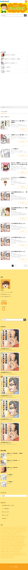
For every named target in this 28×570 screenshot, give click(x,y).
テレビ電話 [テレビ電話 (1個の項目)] (13, 533)
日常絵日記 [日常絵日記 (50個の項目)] (4, 545)
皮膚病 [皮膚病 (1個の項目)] (3, 551)
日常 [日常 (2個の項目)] (7, 542)
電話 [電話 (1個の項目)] (7, 557)
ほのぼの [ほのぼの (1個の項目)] (24, 528)
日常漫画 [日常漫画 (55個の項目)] (20, 542)
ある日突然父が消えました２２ (6, 419)
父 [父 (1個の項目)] (25, 545)
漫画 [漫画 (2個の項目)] (14, 545)
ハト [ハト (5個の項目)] (19, 533)
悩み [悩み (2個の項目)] (2, 542)
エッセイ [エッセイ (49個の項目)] (10, 531)
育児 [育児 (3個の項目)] (18, 551)
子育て (14, 126)
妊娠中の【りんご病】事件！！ (11, 54)
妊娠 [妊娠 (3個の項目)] (18, 536)
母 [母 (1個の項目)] (10, 545)
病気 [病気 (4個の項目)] (16, 548)
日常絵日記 (16, 214)
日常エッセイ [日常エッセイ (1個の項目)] (13, 542)
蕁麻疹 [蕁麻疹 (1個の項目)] (17, 554)
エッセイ (14, 125)
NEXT (26, 265)
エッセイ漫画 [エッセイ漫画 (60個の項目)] (17, 531)
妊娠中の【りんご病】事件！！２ (11, 63)
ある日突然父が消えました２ (6, 372)
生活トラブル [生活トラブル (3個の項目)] (10, 548)
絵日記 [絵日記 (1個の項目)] (13, 551)
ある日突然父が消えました (17, 182)
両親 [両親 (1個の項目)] (9, 536)
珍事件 (23, 214)
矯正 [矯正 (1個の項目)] (8, 551)
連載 (15, 242)
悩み (22, 168)
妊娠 (21, 125)
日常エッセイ (20, 124)
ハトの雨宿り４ (8, 71)
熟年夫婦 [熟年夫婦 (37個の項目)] (19, 545)
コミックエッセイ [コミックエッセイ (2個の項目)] (5, 533)
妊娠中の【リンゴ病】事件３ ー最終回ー (13, 58)
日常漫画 (23, 183)
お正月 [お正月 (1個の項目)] (9, 528)
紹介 (13, 169)
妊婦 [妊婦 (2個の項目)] (2, 539)
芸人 (15, 169)
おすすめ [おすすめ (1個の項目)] (3, 528)
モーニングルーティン (17, 168)
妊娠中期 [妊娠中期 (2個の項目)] (23, 536)
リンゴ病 (18, 125)
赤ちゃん (17, 126)
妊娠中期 (23, 125)
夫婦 (22, 197)
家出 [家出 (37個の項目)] (22, 539)
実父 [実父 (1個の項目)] (17, 539)
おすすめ (14, 167)
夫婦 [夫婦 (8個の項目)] (13, 536)
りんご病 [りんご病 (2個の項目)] (3, 531)
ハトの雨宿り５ (8, 67)
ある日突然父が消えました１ (6, 348)
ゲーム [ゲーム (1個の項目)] (24, 531)
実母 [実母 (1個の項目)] (12, 539)
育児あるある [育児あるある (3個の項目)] (4, 554)
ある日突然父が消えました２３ (6, 395)
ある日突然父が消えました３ (6, 442)
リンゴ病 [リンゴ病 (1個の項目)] (3, 536)
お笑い (17, 167)
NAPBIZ (16, 566)
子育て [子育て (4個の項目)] (8, 539)
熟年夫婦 (20, 214)
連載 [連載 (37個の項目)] (3, 557)
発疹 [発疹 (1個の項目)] (20, 548)
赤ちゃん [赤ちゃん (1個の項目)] (23, 554)
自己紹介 (3, 518)
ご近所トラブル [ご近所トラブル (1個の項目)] (16, 528)
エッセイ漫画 (20, 150)
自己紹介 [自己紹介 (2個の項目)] (11, 554)
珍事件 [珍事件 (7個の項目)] (3, 548)
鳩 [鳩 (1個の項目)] (12, 557)
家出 (24, 197)
